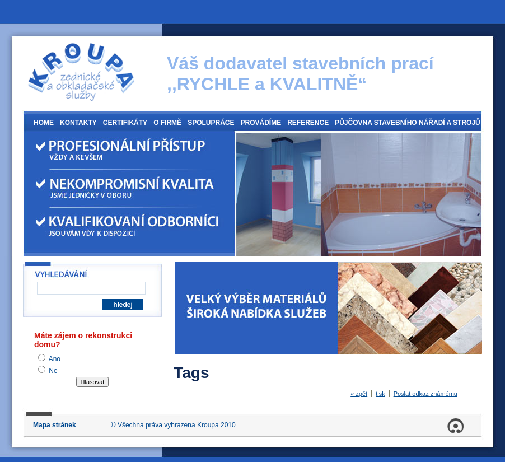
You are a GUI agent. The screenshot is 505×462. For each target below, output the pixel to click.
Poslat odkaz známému (425, 393)
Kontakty (78, 123)
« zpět (358, 393)
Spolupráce (211, 123)
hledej (123, 305)
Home (44, 123)
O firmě (167, 123)
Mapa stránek (54, 425)
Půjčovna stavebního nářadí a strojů (407, 123)
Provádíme (260, 123)
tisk (380, 393)
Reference (308, 123)
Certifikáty (125, 123)
